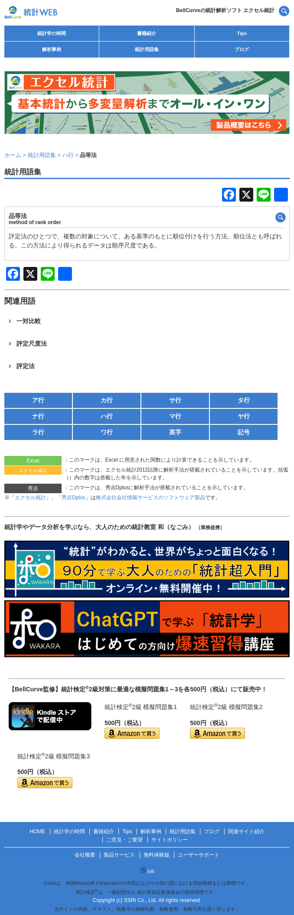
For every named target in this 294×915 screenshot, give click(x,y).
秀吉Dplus (73, 497)
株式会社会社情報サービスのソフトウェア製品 (150, 497)
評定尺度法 (31, 343)
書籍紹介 (146, 33)
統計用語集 (147, 49)
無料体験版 (157, 855)
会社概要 (85, 855)
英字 (175, 432)
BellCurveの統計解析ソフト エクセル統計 (225, 10)
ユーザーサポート (198, 855)
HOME (37, 831)
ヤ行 (244, 416)
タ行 (244, 400)
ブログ (242, 49)
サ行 (175, 400)
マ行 (175, 416)
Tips (242, 33)
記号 (244, 432)
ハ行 (107, 416)
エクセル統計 (30, 497)
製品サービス (119, 855)
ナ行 (38, 416)
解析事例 (51, 49)
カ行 (107, 400)
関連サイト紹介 (246, 831)
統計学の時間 (51, 33)
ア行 (38, 400)
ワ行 (107, 432)
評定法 (25, 366)
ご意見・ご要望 (124, 840)
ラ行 (38, 432)
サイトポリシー (169, 840)
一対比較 (28, 321)
